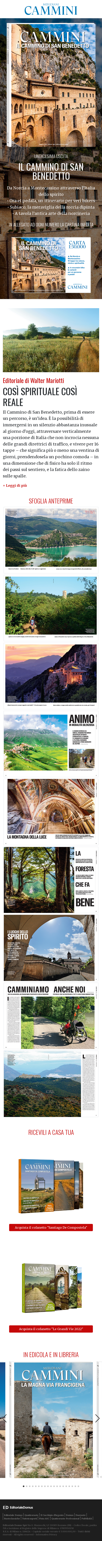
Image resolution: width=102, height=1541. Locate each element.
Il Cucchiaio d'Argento (52, 1515)
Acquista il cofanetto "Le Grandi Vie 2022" (51, 1329)
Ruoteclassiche (12, 1518)
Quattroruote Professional (65, 1518)
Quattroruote (31, 1515)
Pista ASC (44, 1518)
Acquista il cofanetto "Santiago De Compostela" (51, 1227)
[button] (15, 485)
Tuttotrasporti (29, 1518)
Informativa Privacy (46, 1534)
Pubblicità (86, 1518)
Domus (69, 1515)
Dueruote (81, 1515)
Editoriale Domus (13, 1515)
